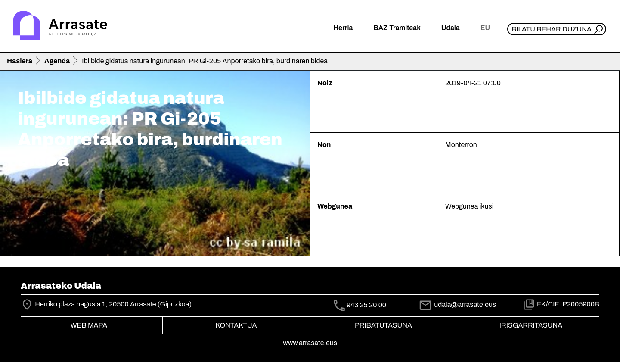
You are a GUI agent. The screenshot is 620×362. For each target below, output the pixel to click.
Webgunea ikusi (469, 206)
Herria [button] (343, 27)
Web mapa (89, 325)
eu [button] (485, 27)
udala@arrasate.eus (457, 304)
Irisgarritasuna (531, 325)
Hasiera (19, 61)
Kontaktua (236, 325)
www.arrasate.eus (310, 342)
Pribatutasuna (383, 325)
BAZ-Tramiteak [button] (396, 27)
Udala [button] (450, 27)
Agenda (57, 61)
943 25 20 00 (366, 305)
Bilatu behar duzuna (552, 29)
